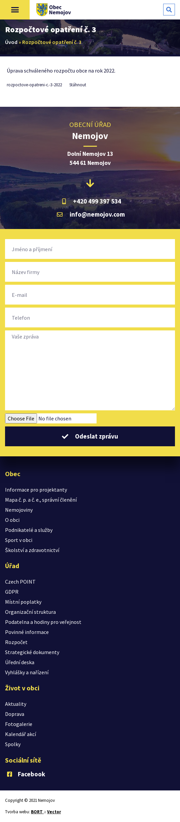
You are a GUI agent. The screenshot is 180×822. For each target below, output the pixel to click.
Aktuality (15, 703)
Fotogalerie (18, 724)
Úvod (11, 42)
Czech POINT (20, 581)
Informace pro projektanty (36, 489)
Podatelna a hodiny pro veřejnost (43, 622)
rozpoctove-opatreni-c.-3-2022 (34, 84)
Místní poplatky (23, 601)
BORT (37, 812)
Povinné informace (27, 632)
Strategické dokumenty (32, 652)
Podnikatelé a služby (28, 530)
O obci (12, 519)
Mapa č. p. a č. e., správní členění (41, 499)
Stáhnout (77, 84)
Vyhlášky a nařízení (26, 672)
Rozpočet (16, 642)
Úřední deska (19, 662)
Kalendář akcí (20, 734)
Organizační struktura (30, 611)
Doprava (14, 714)
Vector (54, 812)
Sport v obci (18, 540)
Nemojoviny (19, 509)
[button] (14, 9)
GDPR (12, 591)
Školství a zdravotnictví (32, 550)
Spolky (13, 744)
